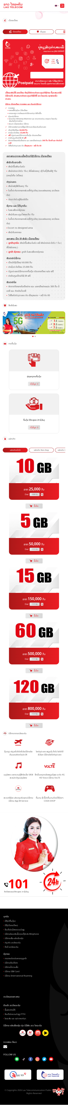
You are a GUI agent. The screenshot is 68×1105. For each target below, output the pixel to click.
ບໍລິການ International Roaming (18, 975)
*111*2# (35, 604)
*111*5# (35, 714)
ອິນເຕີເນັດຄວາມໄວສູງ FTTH (15, 1014)
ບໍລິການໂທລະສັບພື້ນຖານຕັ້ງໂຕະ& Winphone (22, 934)
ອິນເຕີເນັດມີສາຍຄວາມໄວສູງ (15, 929)
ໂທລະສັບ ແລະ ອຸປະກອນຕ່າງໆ (15, 1018)
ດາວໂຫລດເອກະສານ (11, 996)
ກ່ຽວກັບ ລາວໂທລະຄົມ (13, 942)
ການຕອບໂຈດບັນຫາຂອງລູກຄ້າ (16, 958)
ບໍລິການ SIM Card (12, 971)
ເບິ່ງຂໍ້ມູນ (34, 383)
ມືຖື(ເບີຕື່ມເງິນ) (10, 921)
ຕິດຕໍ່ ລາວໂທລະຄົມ (11, 947)
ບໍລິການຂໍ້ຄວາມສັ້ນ (11, 967)
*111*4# (35, 659)
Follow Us (9, 1054)
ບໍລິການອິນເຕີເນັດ (11, 962)
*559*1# (35, 494)
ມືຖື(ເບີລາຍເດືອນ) (11, 925)
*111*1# (35, 549)
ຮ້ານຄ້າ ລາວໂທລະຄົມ (11, 1005)
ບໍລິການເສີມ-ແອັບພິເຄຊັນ (14, 938)
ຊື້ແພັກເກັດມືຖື (10, 1009)
